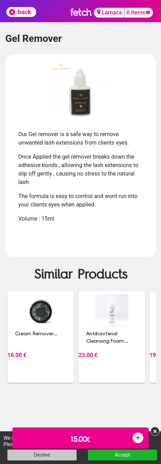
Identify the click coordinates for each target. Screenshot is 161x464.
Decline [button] (42, 455)
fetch (80, 12)
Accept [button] (122, 455)
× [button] (155, 431)
